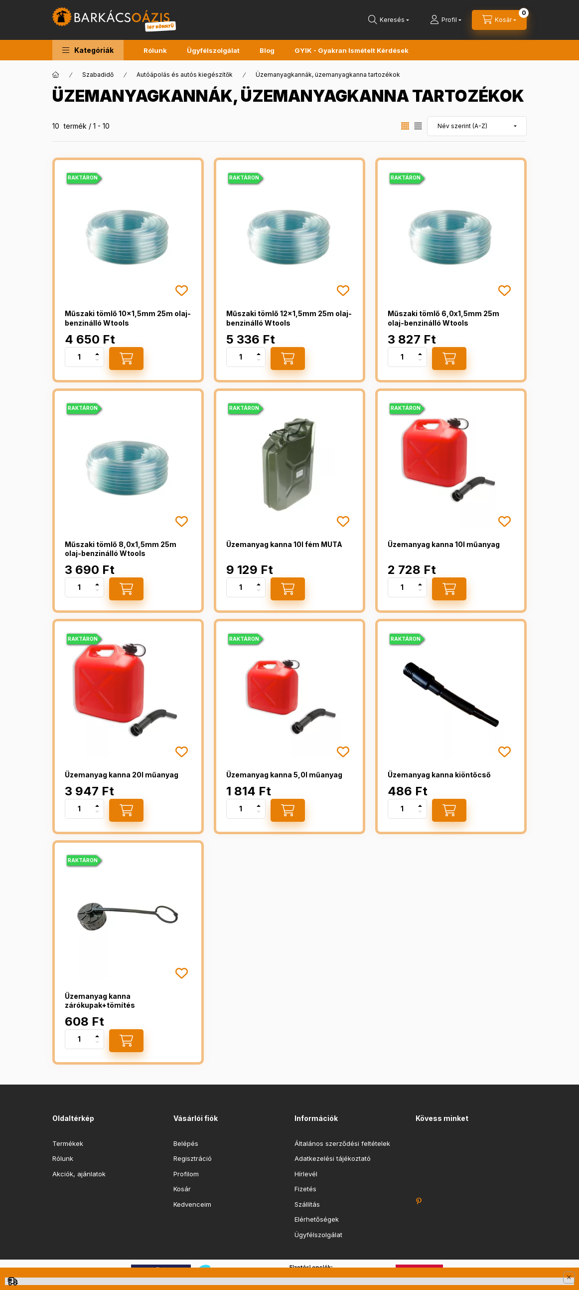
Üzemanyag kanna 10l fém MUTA (284, 544)
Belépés (185, 1143)
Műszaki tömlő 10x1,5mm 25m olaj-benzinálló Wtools (128, 318)
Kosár (182, 1189)
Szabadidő (98, 74)
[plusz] (97, 354)
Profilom (186, 1174)
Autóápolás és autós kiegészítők (185, 74)
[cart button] (499, 20)
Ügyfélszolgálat (213, 50)
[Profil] (446, 20)
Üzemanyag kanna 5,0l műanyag (284, 774)
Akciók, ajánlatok (79, 1174)
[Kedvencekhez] (181, 291)
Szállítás (307, 1204)
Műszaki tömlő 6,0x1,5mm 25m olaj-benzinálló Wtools (443, 318)
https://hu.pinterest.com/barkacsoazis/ (419, 1201)
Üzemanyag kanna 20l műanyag (121, 774)
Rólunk (155, 50)
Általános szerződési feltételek (342, 1143)
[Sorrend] (477, 126)
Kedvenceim (192, 1204)
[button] (88, 50)
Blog (267, 50)
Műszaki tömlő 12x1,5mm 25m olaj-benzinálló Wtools (289, 318)
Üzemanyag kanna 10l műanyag (444, 544)
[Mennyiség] (79, 357)
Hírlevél (305, 1174)
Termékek (67, 1143)
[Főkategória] (55, 74)
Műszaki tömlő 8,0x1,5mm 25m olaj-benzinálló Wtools (120, 548)
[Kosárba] (126, 358)
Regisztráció (192, 1158)
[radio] (418, 126)
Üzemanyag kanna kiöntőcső (439, 774)
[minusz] (97, 360)
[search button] (389, 20)
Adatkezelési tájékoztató (332, 1158)
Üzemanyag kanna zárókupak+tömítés (100, 1000)
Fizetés (305, 1189)
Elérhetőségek (316, 1219)
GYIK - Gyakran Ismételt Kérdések (351, 50)
